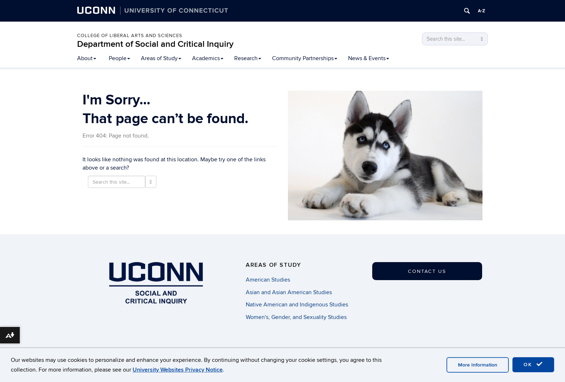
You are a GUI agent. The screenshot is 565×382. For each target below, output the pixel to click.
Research (247, 58)
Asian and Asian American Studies (289, 292)
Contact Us (427, 271)
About (86, 58)
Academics (207, 58)
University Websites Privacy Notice (178, 369)
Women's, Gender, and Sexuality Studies (296, 317)
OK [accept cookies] (533, 364)
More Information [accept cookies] (477, 365)
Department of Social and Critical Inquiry (155, 44)
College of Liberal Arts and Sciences (129, 36)
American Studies (268, 279)
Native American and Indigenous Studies (297, 304)
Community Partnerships (304, 58)
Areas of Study (161, 58)
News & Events (368, 58)
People (119, 58)
